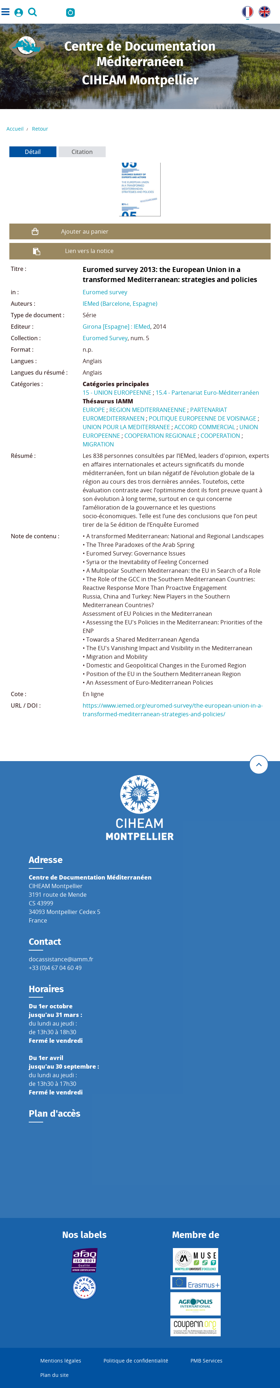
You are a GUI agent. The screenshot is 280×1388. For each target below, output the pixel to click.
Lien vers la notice (89, 251)
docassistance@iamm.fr (61, 959)
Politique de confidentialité (136, 1360)
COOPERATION (220, 436)
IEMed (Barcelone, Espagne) (120, 304)
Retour (40, 128)
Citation (82, 152)
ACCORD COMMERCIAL (204, 427)
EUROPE (94, 410)
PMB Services (206, 1360)
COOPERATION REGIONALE (160, 436)
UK (263, 10)
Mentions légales (60, 1360)
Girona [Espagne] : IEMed (116, 326)
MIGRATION (98, 444)
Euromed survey (105, 292)
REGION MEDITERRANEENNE (147, 410)
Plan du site (54, 1374)
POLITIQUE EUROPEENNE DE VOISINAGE (202, 418)
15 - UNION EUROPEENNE (117, 393)
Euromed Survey (105, 338)
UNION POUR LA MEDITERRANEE (126, 427)
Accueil (15, 128)
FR (245, 10)
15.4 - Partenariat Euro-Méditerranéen (207, 393)
